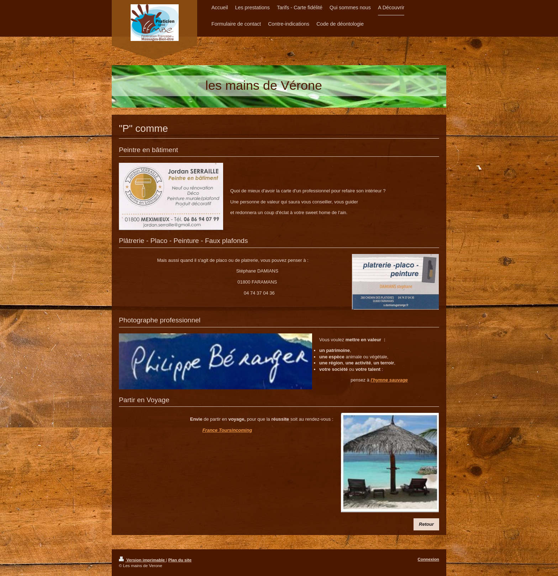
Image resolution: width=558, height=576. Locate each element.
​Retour (426, 524)
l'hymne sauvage (389, 380)
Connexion (428, 559)
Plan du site (180, 559)
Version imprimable (142, 559)
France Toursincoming (227, 430)
